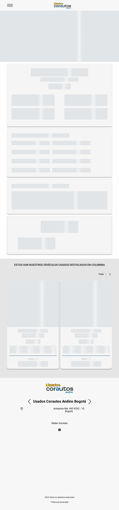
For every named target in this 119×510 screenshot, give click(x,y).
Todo (101, 274)
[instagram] (59, 430)
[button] (110, 274)
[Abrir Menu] (10, 5)
